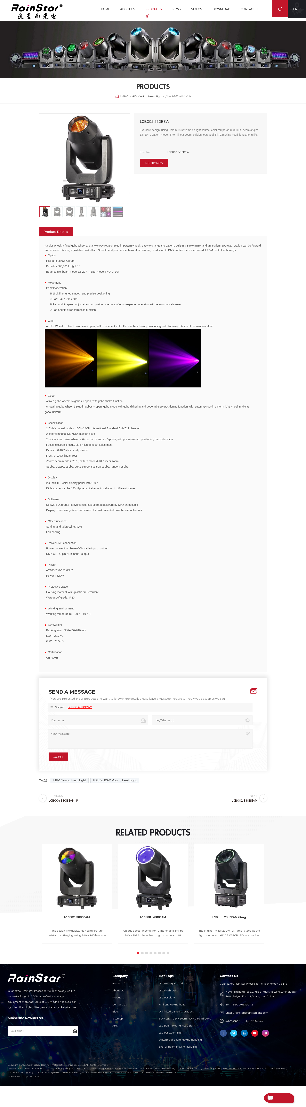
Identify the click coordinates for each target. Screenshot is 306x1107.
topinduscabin (219, 1089)
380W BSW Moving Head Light (116, 801)
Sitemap (117, 1039)
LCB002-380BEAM (77, 938)
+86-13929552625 (251, 1042)
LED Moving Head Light (173, 1004)
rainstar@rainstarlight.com (251, 1033)
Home (103, 9)
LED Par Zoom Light (171, 1053)
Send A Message (271, 1098)
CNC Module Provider (152, 1093)
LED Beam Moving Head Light (177, 1046)
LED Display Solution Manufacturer (248, 1089)
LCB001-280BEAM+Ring (229, 938)
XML (114, 1046)
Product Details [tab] (56, 253)
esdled (169, 1093)
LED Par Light (167, 1018)
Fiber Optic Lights (34, 1089)
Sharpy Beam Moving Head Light (179, 1067)
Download (219, 9)
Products (151, 9)
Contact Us (247, 9)
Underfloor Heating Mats (99, 1093)
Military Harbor (277, 1089)
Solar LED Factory (86, 1089)
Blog (115, 1032)
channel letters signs (73, 1093)
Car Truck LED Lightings (22, 1093)
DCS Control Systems (48, 1093)
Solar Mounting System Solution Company (152, 1089)
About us (118, 1011)
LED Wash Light (168, 1011)
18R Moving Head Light (70, 801)
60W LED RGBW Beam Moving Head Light (185, 1039)
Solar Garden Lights (188, 1089)
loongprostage (105, 1089)
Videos (194, 9)
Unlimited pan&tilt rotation (176, 1032)
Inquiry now (154, 169)
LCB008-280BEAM (153, 938)
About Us (125, 9)
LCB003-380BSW (80, 728)
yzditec (205, 1089)
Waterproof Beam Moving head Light (182, 1060)
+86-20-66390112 (242, 1025)
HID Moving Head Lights (148, 101)
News (174, 9)
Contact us (119, 1025)
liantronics (120, 1089)
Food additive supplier (126, 1093)
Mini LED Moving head (172, 1025)
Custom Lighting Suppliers (60, 1089)
